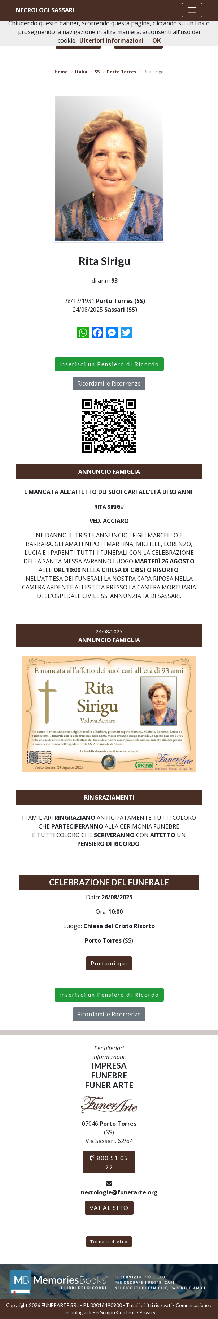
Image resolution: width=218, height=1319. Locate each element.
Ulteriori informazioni (111, 40)
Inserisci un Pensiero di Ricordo (109, 363)
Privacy (147, 1312)
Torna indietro (109, 1241)
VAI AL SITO (109, 1207)
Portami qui (109, 963)
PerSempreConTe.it (113, 1312)
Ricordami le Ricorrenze (109, 384)
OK (156, 40)
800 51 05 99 (109, 1162)
